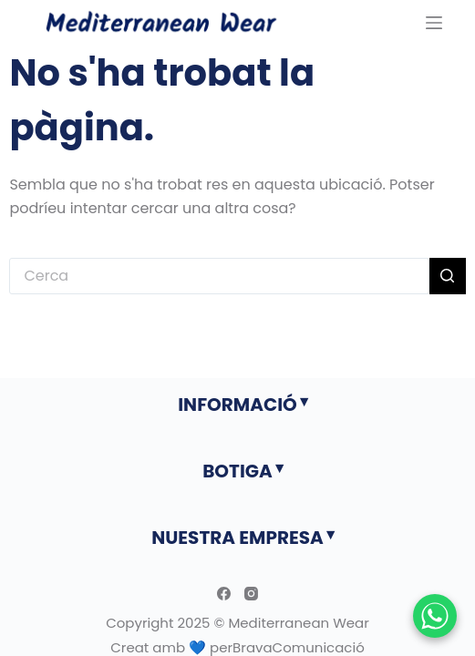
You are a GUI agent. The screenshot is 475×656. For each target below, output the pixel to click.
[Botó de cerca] (447, 276)
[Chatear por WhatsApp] (435, 616)
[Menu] (434, 23)
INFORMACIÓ (237, 404)
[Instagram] (251, 593)
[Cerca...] (219, 276)
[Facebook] (224, 593)
